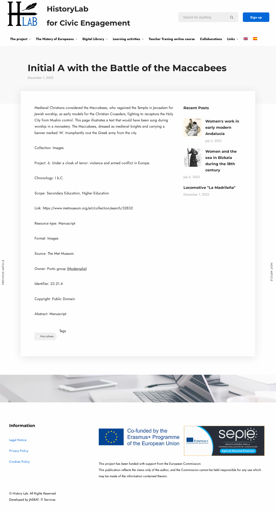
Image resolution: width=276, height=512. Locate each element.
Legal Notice (17, 440)
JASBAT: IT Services (42, 499)
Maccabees (47, 336)
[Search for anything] (232, 17)
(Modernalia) (77, 268)
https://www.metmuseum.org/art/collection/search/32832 (88, 208)
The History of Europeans (55, 39)
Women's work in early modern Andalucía (222, 127)
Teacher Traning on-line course (172, 39)
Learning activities (126, 39)
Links (231, 39)
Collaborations (211, 39)
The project (18, 39)
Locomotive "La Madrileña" (209, 187)
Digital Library (93, 39)
